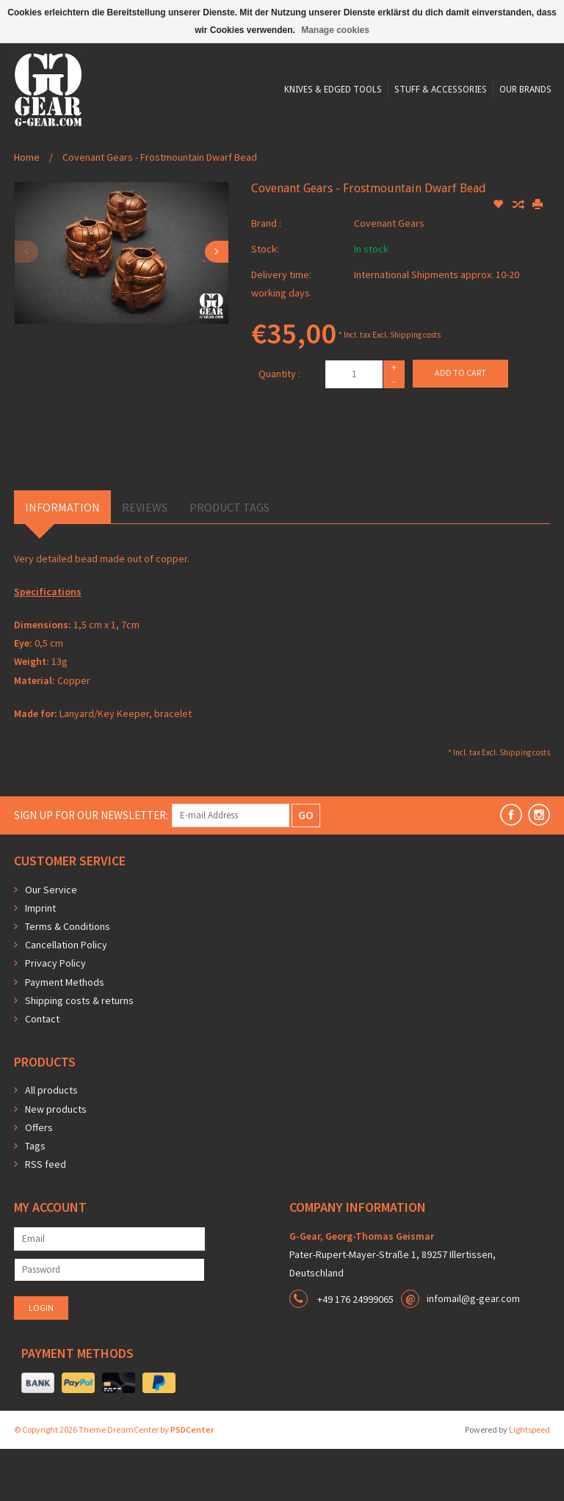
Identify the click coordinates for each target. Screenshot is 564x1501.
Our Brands (392, 170)
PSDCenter (192, 1481)
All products (51, 1142)
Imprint (40, 960)
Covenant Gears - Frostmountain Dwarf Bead (159, 209)
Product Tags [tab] (229, 559)
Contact (42, 1070)
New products (56, 1161)
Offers (39, 1179)
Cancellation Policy (66, 996)
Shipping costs (415, 387)
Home (27, 209)
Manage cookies (335, 30)
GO (306, 866)
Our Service (51, 941)
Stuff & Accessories (304, 170)
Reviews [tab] (144, 559)
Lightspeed (529, 1481)
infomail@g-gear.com (473, 1350)
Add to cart (460, 424)
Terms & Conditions (67, 978)
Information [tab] (62, 559)
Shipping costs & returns (79, 1052)
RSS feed (45, 1216)
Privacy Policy (55, 1015)
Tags (35, 1197)
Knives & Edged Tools (195, 170)
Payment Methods (64, 1034)
